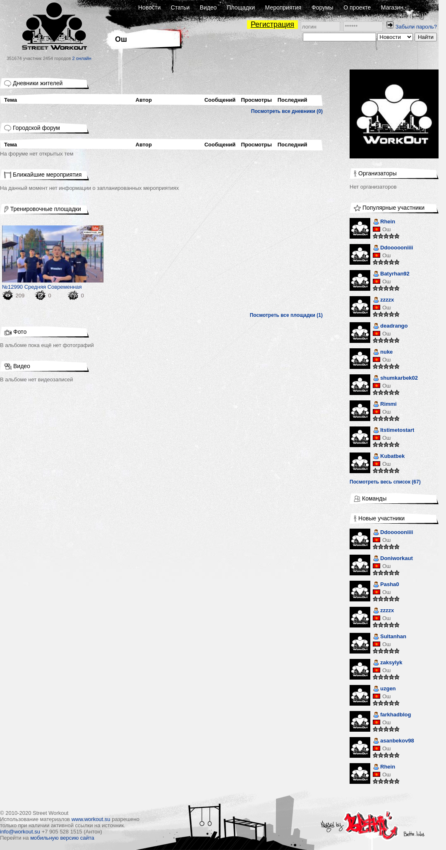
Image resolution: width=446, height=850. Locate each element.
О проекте (357, 7)
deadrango (390, 326)
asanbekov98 (393, 741)
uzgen (384, 689)
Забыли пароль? (416, 27)
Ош (386, 229)
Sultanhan (389, 637)
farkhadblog (392, 715)
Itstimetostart (393, 431)
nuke (383, 353)
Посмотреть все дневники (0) (287, 111)
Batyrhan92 (391, 274)
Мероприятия (283, 7)
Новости (149, 7)
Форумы (322, 7)
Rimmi (385, 405)
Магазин (392, 7)
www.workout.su (91, 819)
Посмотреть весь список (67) (385, 482)
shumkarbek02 (395, 379)
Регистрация (272, 24)
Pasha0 (386, 585)
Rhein (384, 222)
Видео (208, 7)
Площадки (241, 7)
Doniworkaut (393, 559)
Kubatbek (389, 457)
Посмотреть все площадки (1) (286, 315)
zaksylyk (388, 663)
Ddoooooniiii (393, 248)
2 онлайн (81, 58)
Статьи (180, 7)
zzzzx (383, 300)
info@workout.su (20, 831)
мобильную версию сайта (62, 838)
